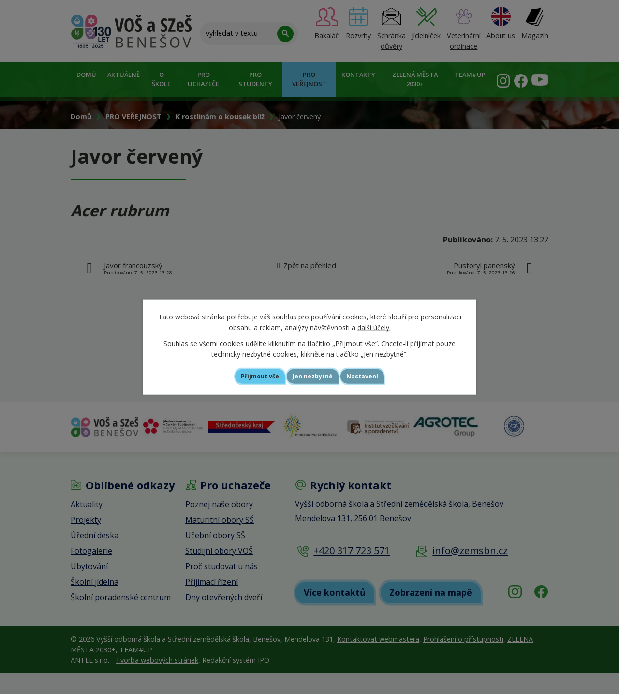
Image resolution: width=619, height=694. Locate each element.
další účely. (374, 326)
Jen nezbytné (313, 376)
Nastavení (379, 376)
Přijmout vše (244, 376)
